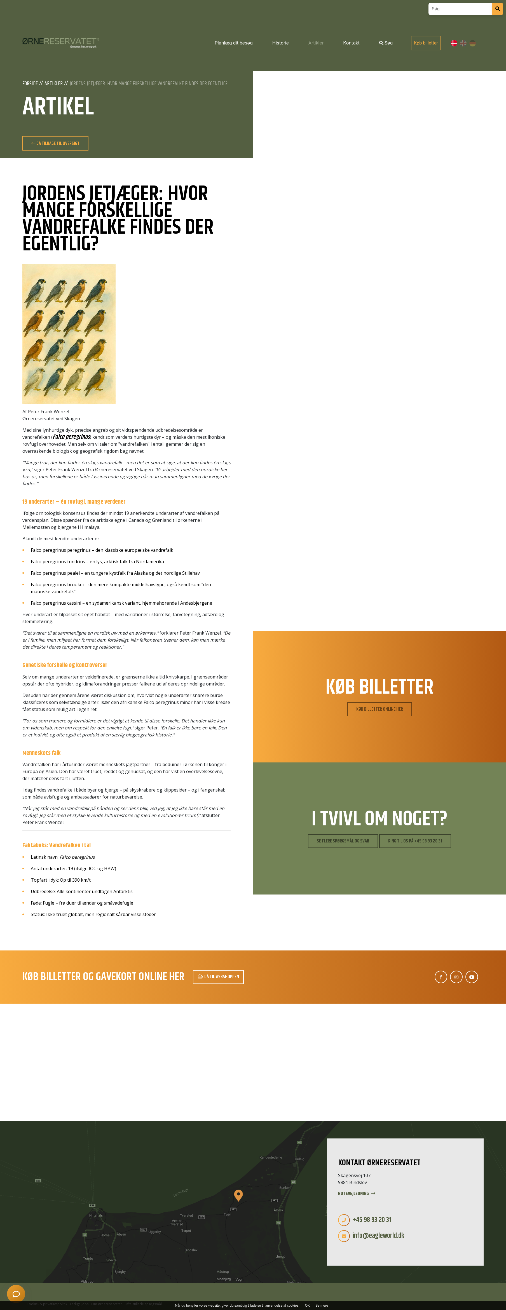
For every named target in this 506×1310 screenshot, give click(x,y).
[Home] (60, 43)
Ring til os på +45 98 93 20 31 (415, 841)
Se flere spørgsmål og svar (343, 841)
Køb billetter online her (379, 709)
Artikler (53, 84)
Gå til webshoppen (218, 976)
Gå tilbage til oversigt (55, 143)
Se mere (321, 1305)
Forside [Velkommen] (30, 84)
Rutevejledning (356, 1193)
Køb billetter (426, 43)
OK (307, 1305)
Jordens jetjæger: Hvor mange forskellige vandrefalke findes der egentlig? (149, 84)
